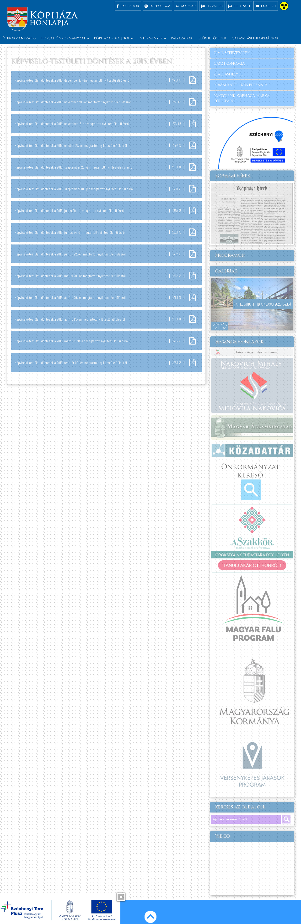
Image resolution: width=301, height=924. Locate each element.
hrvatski (212, 6)
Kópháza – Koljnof (112, 38)
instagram (157, 6)
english (265, 6)
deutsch (239, 6)
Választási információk (255, 38)
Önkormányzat (17, 38)
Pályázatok (181, 38)
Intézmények (150, 38)
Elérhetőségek (212, 38)
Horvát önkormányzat (63, 38)
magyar (186, 6)
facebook (128, 6)
